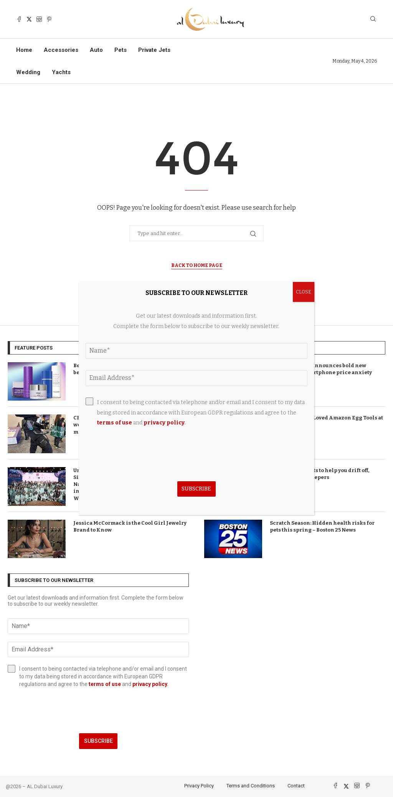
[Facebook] (19, 19)
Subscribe (98, 741)
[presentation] (98, 711)
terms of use (105, 684)
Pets (120, 49)
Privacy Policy (199, 786)
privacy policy (149, 684)
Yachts (61, 72)
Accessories (61, 49)
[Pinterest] (49, 19)
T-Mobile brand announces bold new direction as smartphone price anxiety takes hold (321, 372)
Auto (96, 49)
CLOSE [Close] (303, 292)
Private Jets (154, 49)
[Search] (373, 19)
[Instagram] (39, 19)
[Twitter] (29, 19)
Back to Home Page (196, 265)
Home (24, 49)
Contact (296, 786)
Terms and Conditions (250, 786)
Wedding (28, 72)
